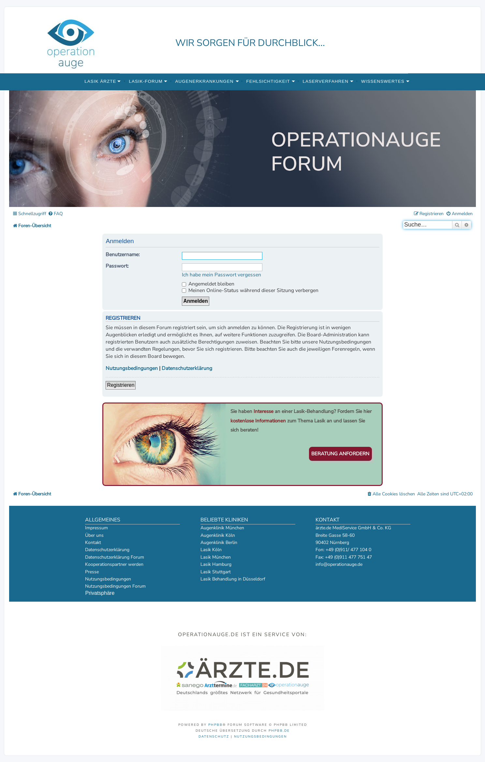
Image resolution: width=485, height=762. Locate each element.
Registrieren (120, 385)
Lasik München (215, 557)
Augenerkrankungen (204, 81)
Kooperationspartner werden (114, 564)
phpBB (215, 725)
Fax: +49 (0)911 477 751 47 (344, 557)
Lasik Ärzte (100, 81)
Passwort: (117, 266)
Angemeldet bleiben (208, 283)
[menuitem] (55, 214)
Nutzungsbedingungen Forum (115, 586)
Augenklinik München (222, 528)
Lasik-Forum (145, 81)
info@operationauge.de (339, 564)
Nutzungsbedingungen (132, 368)
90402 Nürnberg (332, 542)
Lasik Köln (211, 550)
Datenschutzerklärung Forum (114, 557)
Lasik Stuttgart (215, 572)
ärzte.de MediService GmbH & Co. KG (353, 528)
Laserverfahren (326, 81)
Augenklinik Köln (217, 535)
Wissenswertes (382, 81)
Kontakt (93, 542)
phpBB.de (279, 730)
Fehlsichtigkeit (268, 81)
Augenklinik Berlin (218, 542)
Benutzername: (123, 254)
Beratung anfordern (340, 453)
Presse (92, 572)
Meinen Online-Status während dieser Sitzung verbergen (250, 290)
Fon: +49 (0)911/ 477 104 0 (343, 550)
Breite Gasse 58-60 (335, 535)
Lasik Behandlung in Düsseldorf (232, 579)
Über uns (94, 535)
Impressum (96, 528)
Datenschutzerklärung (187, 368)
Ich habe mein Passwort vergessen (221, 275)
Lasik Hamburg (215, 564)
